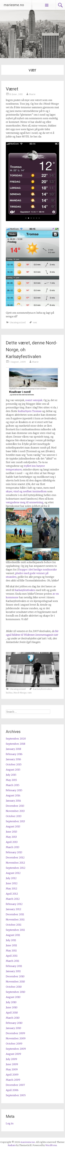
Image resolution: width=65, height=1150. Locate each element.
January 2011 (13, 971)
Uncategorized (18, 322)
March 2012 (13, 898)
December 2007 (15, 1084)
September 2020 (16, 738)
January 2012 (13, 909)
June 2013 (11, 831)
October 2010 (14, 986)
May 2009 (12, 1069)
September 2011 (15, 929)
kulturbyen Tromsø (29, 411)
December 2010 (15, 976)
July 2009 (11, 1059)
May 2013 (11, 836)
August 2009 (13, 1053)
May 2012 (11, 888)
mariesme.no (14, 5)
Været (12, 89)
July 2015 (11, 774)
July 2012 (11, 878)
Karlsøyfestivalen (25, 590)
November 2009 (16, 1038)
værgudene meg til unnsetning (24, 502)
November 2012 (15, 862)
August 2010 (13, 997)
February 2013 (14, 852)
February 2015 (14, 790)
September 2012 (15, 867)
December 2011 (15, 914)
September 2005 (16, 1095)
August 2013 (13, 826)
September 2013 (15, 821)
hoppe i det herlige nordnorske (38, 569)
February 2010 (14, 1022)
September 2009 (16, 1048)
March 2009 (13, 1079)
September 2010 (15, 991)
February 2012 (14, 904)
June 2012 (12, 883)
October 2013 (13, 816)
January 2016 (13, 759)
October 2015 (14, 764)
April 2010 (12, 1012)
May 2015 (11, 779)
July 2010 (11, 1002)
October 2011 (13, 924)
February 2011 (14, 966)
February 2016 (14, 754)
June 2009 (12, 1064)
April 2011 (12, 955)
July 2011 (11, 940)
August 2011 (13, 935)
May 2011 (11, 950)
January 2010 (13, 1028)
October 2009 (14, 1043)
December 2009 (15, 1033)
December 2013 (15, 805)
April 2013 (12, 841)
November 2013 (15, 810)
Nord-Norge (20, 692)
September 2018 (15, 743)
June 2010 (11, 1007)
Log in (10, 1123)
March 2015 (12, 785)
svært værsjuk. (34, 400)
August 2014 (13, 795)
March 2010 (13, 1017)
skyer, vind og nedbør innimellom (26, 491)
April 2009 (12, 1074)
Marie (32, 94)
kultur (9, 692)
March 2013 (12, 847)
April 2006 (12, 1090)
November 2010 (15, 981)
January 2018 (13, 748)
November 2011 (15, 919)
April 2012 (12, 893)
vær (35, 322)
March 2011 (12, 960)
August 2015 (13, 769)
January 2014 (13, 800)
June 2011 (11, 945)
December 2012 (15, 857)
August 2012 (13, 873)
